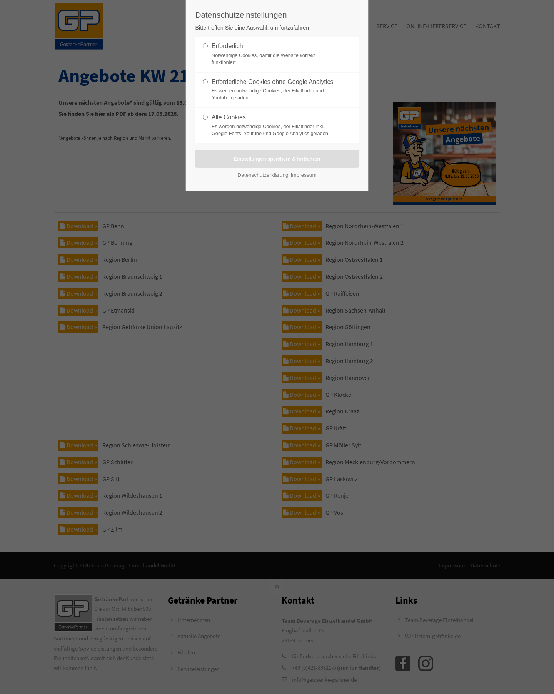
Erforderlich (274, 54)
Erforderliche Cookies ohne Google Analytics (274, 90)
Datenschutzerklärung (262, 175)
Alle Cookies (274, 125)
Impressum (304, 175)
